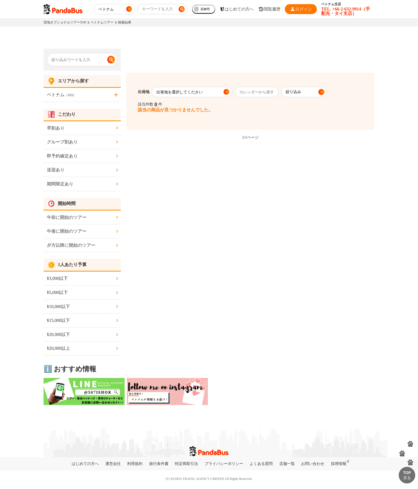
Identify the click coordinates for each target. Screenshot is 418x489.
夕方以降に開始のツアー (71, 245)
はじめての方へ (85, 464)
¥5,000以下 (57, 292)
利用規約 (135, 464)
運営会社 (113, 464)
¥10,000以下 (58, 306)
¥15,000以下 (58, 320)
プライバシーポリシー (224, 464)
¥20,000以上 (58, 348)
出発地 (143, 92)
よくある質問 (261, 464)
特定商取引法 (186, 464)
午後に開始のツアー (67, 231)
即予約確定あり (62, 156)
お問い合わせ (312, 464)
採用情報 (338, 464)
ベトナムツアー (102, 22)
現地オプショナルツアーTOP (65, 22)
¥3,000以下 (57, 278)
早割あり (56, 128)
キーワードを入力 (157, 9)
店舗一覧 (287, 464)
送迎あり (56, 169)
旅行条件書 (158, 464)
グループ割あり (62, 142)
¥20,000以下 (58, 334)
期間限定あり (60, 184)
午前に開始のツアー (67, 217)
